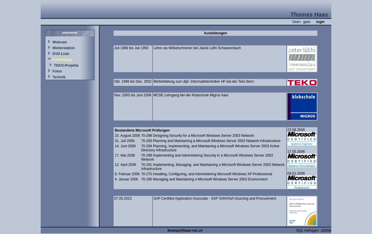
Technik (59, 77)
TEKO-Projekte (66, 65)
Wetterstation (64, 48)
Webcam (60, 42)
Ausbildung (62, 60)
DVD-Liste (61, 54)
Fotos (57, 71)
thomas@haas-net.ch (185, 230)
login (320, 22)
